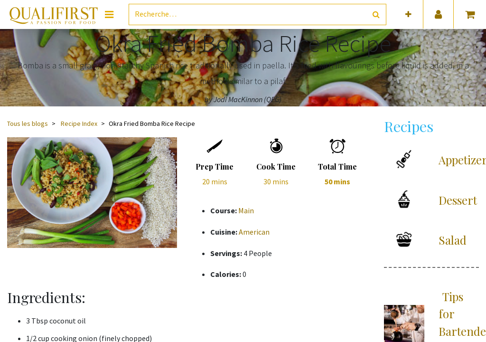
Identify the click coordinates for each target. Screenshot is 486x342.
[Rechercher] (376, 14)
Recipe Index (79, 123)
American (254, 232)
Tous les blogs (27, 123)
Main (246, 210)
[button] (408, 14)
